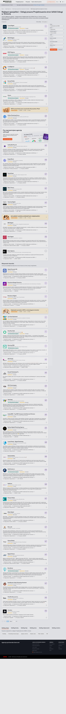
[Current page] (13, 676)
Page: (11, 676)
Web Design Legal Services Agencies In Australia (20, 8)
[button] (58, 1)
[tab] (5, 683)
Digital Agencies (8, 8)
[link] (28, 2)
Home (3, 8)
